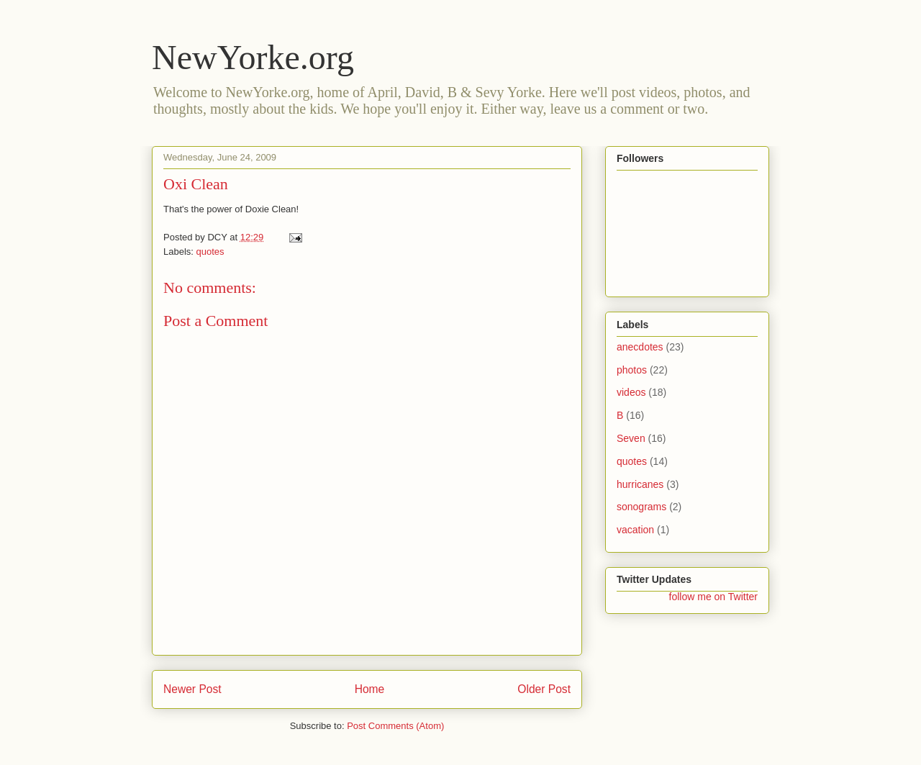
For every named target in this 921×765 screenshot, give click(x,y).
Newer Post (192, 689)
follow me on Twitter (713, 596)
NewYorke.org (253, 57)
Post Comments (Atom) (395, 725)
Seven (631, 438)
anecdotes (640, 347)
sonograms (641, 506)
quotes (210, 251)
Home (370, 689)
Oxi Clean (195, 184)
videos (631, 392)
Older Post (544, 689)
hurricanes (640, 484)
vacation (635, 529)
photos (632, 370)
